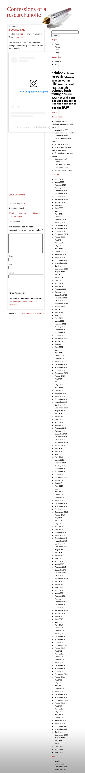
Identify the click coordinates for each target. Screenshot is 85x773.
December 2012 (61, 636)
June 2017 (59, 486)
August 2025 (60, 202)
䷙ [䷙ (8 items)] (70, 104)
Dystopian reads (61, 159)
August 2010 (60, 703)
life (22, 37)
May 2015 (58, 558)
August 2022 (60, 306)
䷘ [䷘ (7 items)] (67, 104)
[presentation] (31, 289)
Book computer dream (63, 170)
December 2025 (61, 191)
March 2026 (59, 182)
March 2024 (59, 251)
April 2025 (59, 214)
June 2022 (59, 312)
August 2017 (60, 480)
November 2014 (61, 573)
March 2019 (59, 425)
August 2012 (60, 648)
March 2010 (59, 717)
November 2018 (61, 437)
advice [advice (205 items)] (57, 73)
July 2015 (58, 552)
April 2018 (59, 457)
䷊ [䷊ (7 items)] (58, 101)
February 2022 (60, 324)
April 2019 (59, 422)
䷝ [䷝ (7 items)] (55, 108)
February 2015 (60, 567)
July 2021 (58, 344)
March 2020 (59, 390)
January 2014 (60, 599)
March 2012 (59, 657)
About (57, 44)
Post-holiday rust (61, 167)
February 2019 (60, 428)
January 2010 (60, 723)
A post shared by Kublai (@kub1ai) (33, 127)
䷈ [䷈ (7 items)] (52, 101)
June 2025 (59, 208)
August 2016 (60, 515)
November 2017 (61, 471)
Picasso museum (61, 136)
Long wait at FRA (61, 130)
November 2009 (61, 729)
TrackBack (15, 216)
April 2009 (59, 749)
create (16, 37)
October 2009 (60, 732)
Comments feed (61, 767)
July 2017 (58, 483)
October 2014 (60, 576)
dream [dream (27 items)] (69, 77)
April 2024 (59, 249)
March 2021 (59, 356)
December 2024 (61, 225)
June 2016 (59, 521)
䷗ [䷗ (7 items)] (65, 104)
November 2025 (61, 194)
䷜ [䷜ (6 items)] (52, 108)
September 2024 (61, 234)
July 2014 (58, 581)
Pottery (57, 162)
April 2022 (59, 318)
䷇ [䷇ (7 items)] (74, 98)
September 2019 (61, 408)
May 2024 (58, 246)
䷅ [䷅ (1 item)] (69, 98)
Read (57, 53)
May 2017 (58, 489)
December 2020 (61, 364)
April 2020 (59, 387)
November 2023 (61, 263)
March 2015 (59, 564)
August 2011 (60, 677)
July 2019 (58, 414)
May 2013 (58, 622)
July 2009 (58, 741)
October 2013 (60, 607)
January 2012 (60, 662)
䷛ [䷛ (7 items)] (75, 104)
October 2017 (60, 474)
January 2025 (60, 222)
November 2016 (61, 506)
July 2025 (58, 205)
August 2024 (60, 237)
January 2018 (60, 466)
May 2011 (58, 683)
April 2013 (59, 625)
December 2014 (61, 570)
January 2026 (60, 188)
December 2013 (61, 602)
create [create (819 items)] (58, 76)
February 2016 (60, 532)
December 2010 (61, 694)
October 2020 (60, 370)
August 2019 (60, 411)
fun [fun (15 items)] (68, 80)
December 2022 (61, 295)
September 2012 (61, 645)
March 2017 (59, 495)
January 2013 (60, 634)
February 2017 (60, 497)
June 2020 (59, 382)
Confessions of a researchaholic (26, 12)
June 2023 (59, 277)
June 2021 (59, 347)
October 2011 (60, 671)
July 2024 (58, 240)
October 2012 (60, 642)
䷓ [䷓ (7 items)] (55, 104)
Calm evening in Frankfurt (65, 133)
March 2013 (59, 628)
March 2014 (59, 593)
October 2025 (60, 196)
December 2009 (61, 726)
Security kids (17, 29)
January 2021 (60, 361)
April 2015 (59, 561)
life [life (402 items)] (54, 84)
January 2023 (60, 292)
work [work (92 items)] (55, 97)
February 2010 (60, 720)
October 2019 (60, 405)
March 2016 (59, 529)
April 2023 (59, 283)
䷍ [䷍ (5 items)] (65, 101)
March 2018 (59, 460)
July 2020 (58, 379)
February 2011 (60, 689)
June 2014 (59, 584)
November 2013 (61, 605)
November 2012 (61, 639)
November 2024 (61, 228)
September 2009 (61, 735)
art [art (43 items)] (66, 73)
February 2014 (60, 596)
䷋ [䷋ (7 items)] (60, 101)
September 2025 (61, 199)
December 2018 (61, 434)
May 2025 (58, 211)
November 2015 (61, 541)
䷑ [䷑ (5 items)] (75, 101)
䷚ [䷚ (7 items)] (72, 104)
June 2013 (59, 619)
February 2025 (60, 220)
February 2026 (60, 185)
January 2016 (60, 535)
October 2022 (60, 301)
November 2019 (61, 402)
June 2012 (59, 654)
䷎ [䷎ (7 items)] (67, 101)
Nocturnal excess (61, 144)
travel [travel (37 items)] (69, 94)
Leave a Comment (17, 195)
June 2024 (59, 243)
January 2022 (60, 327)
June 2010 (59, 709)
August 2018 (60, 445)
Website (11, 276)
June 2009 (59, 744)
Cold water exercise (62, 165)
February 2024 (60, 254)
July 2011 (58, 680)
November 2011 (61, 668)
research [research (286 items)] (59, 87)
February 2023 (60, 289)
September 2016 (61, 512)
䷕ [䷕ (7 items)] (60, 104)
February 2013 (60, 631)
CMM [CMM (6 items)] (71, 73)
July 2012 (58, 651)
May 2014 (58, 587)
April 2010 (59, 715)
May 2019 (58, 419)
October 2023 (60, 266)
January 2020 (60, 396)
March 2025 (59, 217)
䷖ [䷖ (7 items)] (62, 104)
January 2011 (60, 691)
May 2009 (58, 746)
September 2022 (61, 304)
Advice (57, 47)
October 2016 (60, 509)
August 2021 (60, 341)
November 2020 (61, 367)
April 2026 (59, 179)
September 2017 (61, 477)
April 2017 (59, 492)
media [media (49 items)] (62, 84)
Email (10, 268)
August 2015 (60, 550)
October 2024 (60, 231)
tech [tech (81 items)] (67, 90)
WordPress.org (60, 770)
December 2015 (61, 538)
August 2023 (60, 272)
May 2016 (58, 524)
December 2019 (61, 399)
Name (10, 260)
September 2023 (61, 269)
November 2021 (61, 332)
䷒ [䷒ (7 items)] (52, 104)
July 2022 (58, 309)
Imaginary (58, 61)
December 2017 (61, 469)
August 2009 (60, 738)
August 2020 (60, 376)
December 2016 (61, 503)
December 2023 (61, 260)
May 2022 (58, 315)
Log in (57, 761)
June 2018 (59, 451)
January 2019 (60, 431)
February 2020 (60, 393)
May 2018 (58, 454)
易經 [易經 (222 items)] (65, 107)
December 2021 (61, 330)
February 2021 (60, 359)
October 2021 (60, 335)
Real (22, 34)
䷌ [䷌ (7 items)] (62, 101)
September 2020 (61, 373)
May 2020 (58, 385)
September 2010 (61, 700)
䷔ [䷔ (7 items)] (58, 104)
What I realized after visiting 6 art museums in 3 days (62, 124)
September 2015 (61, 547)
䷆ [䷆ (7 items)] (72, 98)
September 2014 (61, 579)
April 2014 (59, 590)
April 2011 (59, 686)
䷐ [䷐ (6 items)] (72, 101)
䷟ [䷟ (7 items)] (60, 108)
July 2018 (58, 448)
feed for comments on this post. (24, 213)
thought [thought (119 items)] (58, 94)
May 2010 (58, 712)
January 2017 (60, 500)
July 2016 (58, 518)
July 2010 (58, 706)
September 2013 (61, 610)
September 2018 (61, 442)
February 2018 (60, 463)
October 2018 (60, 440)
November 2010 (61, 697)
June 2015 (59, 555)
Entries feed (59, 764)
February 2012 (60, 660)
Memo (57, 50)
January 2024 (60, 257)
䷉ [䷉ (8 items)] (55, 101)
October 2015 (60, 544)
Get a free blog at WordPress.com (34, 317)
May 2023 (58, 280)
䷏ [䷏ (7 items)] (70, 101)
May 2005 (58, 752)
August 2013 (60, 613)
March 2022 (59, 321)
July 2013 (58, 616)
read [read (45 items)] (71, 84)
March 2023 (59, 286)
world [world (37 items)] (64, 97)
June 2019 (59, 416)
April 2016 (59, 526)
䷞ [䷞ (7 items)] (58, 108)
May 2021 (58, 350)
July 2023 (58, 275)
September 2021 (61, 338)
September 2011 (61, 674)
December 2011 (61, 665)
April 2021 (59, 353)
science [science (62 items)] (57, 90)
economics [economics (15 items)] (58, 80)
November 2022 (61, 298)
